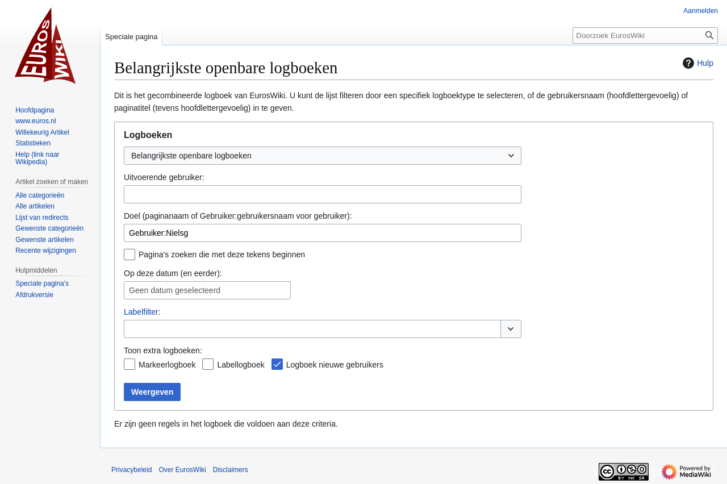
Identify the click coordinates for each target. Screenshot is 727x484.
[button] (510, 329)
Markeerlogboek (167, 364)
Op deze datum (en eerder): (173, 273)
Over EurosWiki (182, 470)
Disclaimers (230, 470)
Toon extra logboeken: (163, 350)
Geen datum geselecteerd (174, 290)
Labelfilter (141, 311)
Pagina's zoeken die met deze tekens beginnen (222, 254)
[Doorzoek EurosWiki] (645, 35)
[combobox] (322, 156)
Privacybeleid (131, 470)
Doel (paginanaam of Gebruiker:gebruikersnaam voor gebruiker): (238, 215)
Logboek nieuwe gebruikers (334, 364)
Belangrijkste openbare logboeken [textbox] (191, 155)
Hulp (696, 63)
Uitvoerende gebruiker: (164, 177)
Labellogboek (240, 364)
